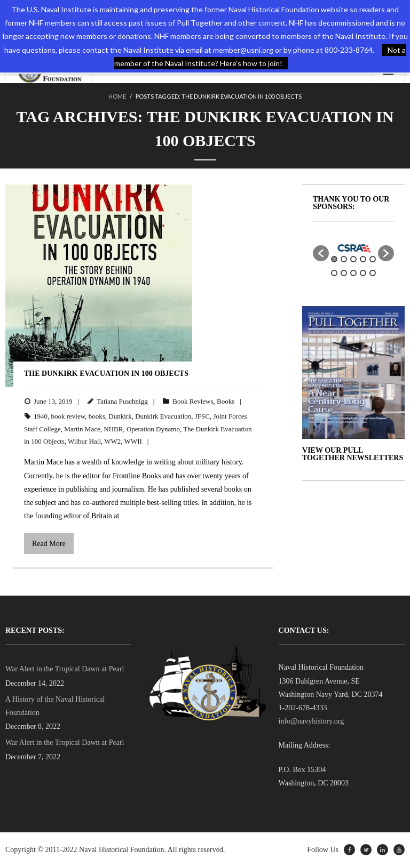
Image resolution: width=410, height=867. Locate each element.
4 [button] (363, 259)
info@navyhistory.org (311, 721)
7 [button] (344, 273)
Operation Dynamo (153, 429)
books (97, 416)
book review (68, 416)
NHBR (113, 429)
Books (225, 401)
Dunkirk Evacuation (163, 416)
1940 (41, 416)
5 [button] (372, 259)
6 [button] (334, 273)
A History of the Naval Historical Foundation (55, 706)
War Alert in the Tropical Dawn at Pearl (64, 669)
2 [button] (344, 259)
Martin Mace (82, 429)
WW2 (112, 441)
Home (117, 96)
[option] (353, 248)
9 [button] (363, 273)
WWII (133, 441)
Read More (49, 544)
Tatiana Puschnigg (122, 401)
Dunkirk (119, 416)
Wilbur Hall (84, 441)
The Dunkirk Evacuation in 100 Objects (106, 374)
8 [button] (353, 273)
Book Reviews (192, 401)
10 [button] (372, 273)
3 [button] (353, 259)
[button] (321, 253)
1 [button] (334, 259)
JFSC (202, 416)
